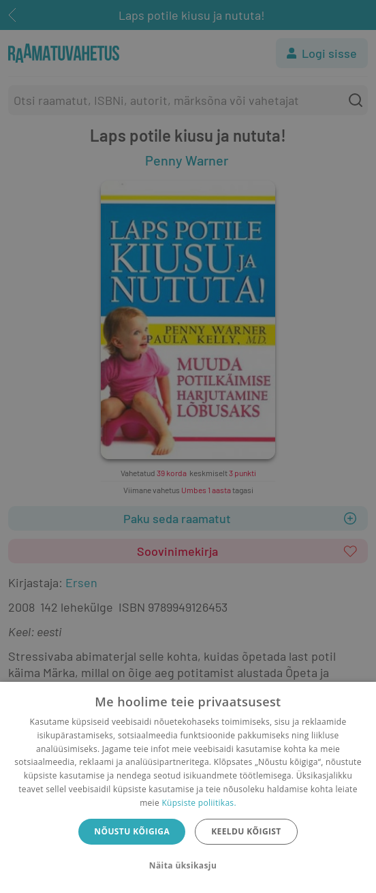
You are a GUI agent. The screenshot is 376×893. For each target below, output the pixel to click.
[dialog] (188, 787)
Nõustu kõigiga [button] (132, 831)
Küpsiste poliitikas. (198, 803)
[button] (188, 866)
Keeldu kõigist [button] (246, 831)
